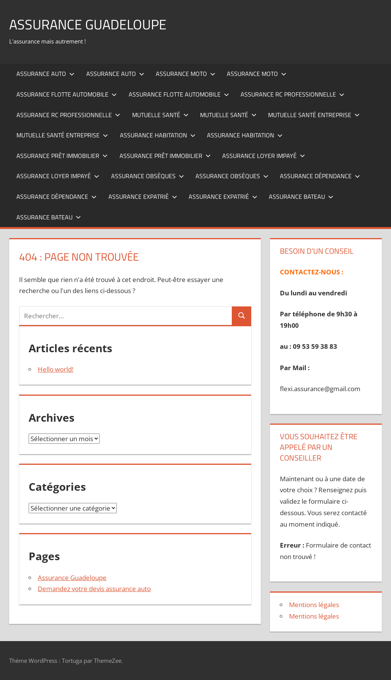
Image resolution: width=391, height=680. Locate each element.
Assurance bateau (301, 196)
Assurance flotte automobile (66, 94)
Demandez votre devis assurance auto (94, 588)
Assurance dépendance (320, 175)
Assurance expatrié (142, 196)
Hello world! (55, 369)
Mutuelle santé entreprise (314, 114)
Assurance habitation (158, 135)
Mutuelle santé (160, 114)
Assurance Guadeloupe (72, 577)
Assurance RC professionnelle (292, 94)
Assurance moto (185, 73)
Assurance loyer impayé (263, 155)
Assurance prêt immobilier (62, 155)
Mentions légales (314, 604)
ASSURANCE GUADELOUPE (87, 24)
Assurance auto (45, 73)
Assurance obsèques (147, 175)
